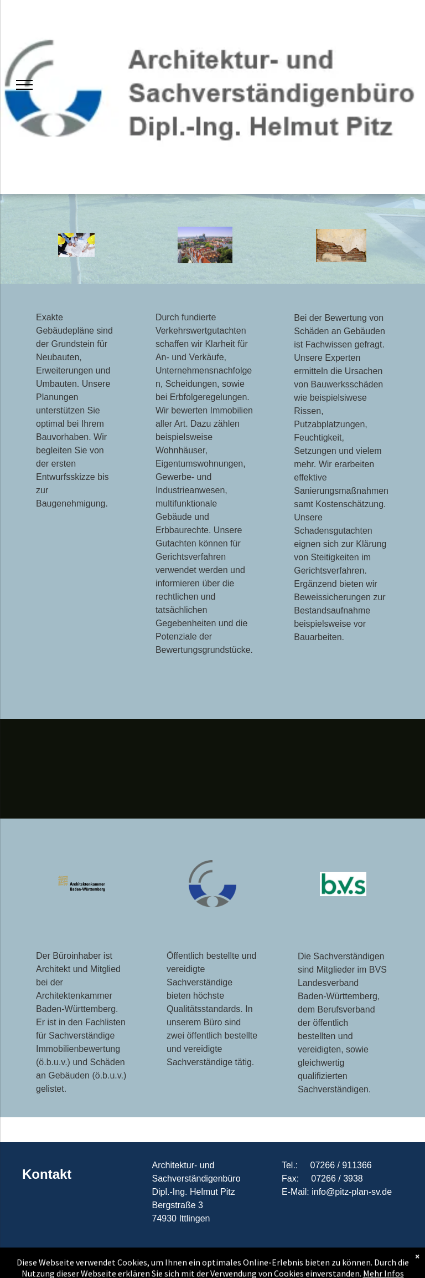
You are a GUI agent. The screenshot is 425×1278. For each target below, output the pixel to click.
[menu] (24, 84)
